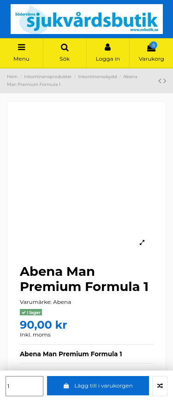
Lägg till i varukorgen (98, 385)
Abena (62, 301)
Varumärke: (36, 301)
